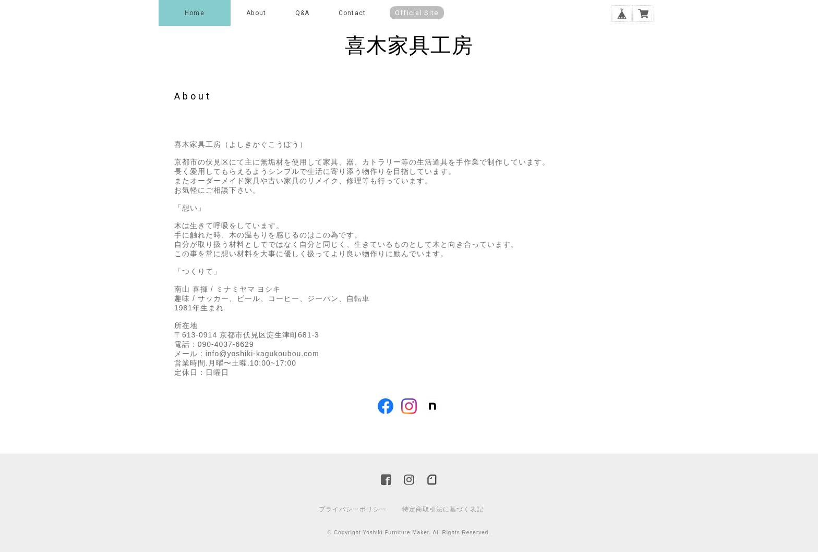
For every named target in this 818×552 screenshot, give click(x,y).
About (256, 13)
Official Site (417, 13)
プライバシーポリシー (353, 509)
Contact (352, 13)
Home (194, 13)
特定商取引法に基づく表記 (443, 509)
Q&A (302, 13)
